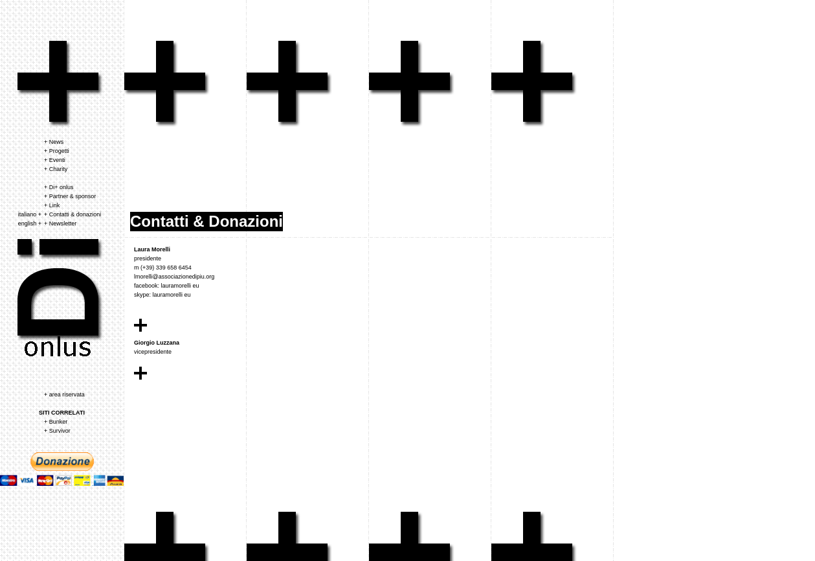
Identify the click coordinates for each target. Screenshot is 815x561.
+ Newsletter (60, 223)
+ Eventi (54, 160)
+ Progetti (56, 151)
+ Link (52, 205)
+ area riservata (64, 394)
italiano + (29, 214)
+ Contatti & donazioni (72, 214)
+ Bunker (55, 421)
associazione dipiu (60, 84)
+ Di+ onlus (59, 187)
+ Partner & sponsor (70, 196)
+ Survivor (57, 431)
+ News (53, 142)
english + (29, 223)
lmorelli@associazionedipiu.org (174, 276)
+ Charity (55, 169)
